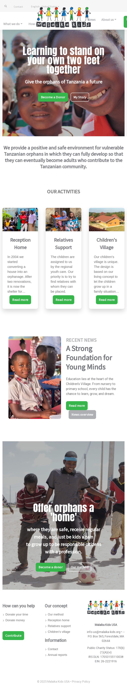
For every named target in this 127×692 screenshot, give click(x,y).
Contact (18, 6)
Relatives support (59, 626)
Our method (79, 567)
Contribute (13, 635)
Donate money (15, 620)
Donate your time (16, 614)
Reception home (58, 620)
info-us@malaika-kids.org (103, 632)
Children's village (59, 631)
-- (124, 632)
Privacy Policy (81, 681)
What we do (11, 24)
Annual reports (57, 655)
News (91, 19)
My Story (79, 97)
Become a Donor (53, 97)
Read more (20, 300)
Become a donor (51, 567)
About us (107, 19)
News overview (82, 414)
